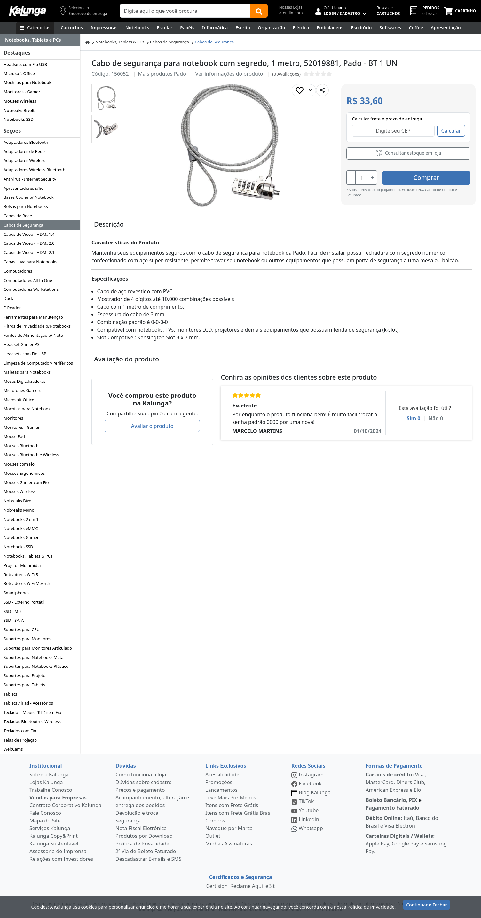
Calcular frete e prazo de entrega (387, 119)
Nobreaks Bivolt (19, 110)
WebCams (13, 749)
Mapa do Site (45, 820)
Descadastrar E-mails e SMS (148, 858)
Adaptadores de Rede (24, 151)
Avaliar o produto (152, 425)
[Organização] (271, 28)
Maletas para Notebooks (27, 372)
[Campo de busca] (185, 11)
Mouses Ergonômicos (24, 473)
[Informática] (215, 28)
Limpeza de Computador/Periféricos (38, 363)
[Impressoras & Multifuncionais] (104, 28)
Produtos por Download (144, 835)
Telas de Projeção (20, 740)
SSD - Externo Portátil (24, 602)
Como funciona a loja (140, 774)
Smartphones (16, 593)
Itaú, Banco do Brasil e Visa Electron (402, 821)
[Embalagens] (330, 28)
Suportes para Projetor (25, 675)
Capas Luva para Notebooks (30, 262)
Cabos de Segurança (23, 225)
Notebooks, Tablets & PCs (28, 556)
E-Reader (12, 308)
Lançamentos (221, 789)
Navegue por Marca (229, 828)
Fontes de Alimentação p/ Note (33, 335)
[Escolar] (165, 28)
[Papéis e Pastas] (187, 28)
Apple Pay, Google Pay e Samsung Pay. (406, 843)
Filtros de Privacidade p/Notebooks (37, 326)
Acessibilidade (222, 774)
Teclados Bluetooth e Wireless (32, 721)
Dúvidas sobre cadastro (143, 782)
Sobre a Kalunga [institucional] (49, 774)
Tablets (10, 694)
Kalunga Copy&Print (53, 835)
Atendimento (291, 13)
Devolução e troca (136, 812)
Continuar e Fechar (426, 906)
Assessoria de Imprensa (58, 851)
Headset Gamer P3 (21, 344)
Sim (414, 418)
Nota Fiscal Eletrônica (141, 828)
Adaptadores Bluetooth (26, 142)
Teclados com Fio (20, 731)
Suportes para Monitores (27, 639)
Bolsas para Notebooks (26, 206)
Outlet (212, 835)
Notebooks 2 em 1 (21, 519)
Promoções (218, 782)
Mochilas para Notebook (27, 82)
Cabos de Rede (18, 216)
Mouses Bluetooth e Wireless (31, 455)
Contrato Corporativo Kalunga (65, 805)
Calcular (451, 130)
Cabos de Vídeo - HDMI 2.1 (29, 252)
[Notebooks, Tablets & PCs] (137, 28)
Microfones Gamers (22, 390)
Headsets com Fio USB (25, 64)
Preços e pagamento (140, 789)
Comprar (432, 177)
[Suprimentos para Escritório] (361, 28)
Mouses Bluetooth (21, 446)
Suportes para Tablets (24, 685)
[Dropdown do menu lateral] (40, 40)
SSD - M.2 (13, 611)
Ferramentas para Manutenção (33, 317)
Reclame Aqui (246, 886)
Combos (215, 820)
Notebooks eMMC (21, 528)
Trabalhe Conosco (50, 789)
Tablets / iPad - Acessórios (28, 703)
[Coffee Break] (416, 28)
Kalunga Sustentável (53, 843)
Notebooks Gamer (21, 537)
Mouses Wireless (20, 101)
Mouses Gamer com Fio (26, 482)
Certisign (217, 886)
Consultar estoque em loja (408, 153)
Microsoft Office (19, 73)
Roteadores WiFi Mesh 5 (27, 583)
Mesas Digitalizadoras (24, 381)
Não (435, 418)
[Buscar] (259, 11)
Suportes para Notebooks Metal (34, 657)
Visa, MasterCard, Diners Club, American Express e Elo (396, 782)
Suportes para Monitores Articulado (38, 648)
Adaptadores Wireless (24, 160)
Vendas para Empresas (58, 797)
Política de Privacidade (142, 843)
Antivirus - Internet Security (30, 179)
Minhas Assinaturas (228, 843)
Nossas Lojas (291, 7)
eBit (270, 886)
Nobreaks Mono (19, 510)
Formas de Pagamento (394, 765)
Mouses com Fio (19, 464)
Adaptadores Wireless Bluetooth (34, 170)
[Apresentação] (446, 28)
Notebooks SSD (19, 119)
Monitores (13, 418)
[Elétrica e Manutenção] (301, 28)
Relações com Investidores (61, 858)
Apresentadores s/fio (23, 188)
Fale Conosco (45, 812)
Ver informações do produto (229, 73)
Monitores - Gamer (22, 92)
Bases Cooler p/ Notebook (28, 197)
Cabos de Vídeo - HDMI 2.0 (29, 243)
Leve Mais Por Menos (230, 797)
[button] (106, 98)
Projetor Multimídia (22, 565)
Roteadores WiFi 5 (21, 574)
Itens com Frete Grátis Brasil (239, 812)
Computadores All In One (28, 280)
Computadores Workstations (31, 289)
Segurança (128, 820)
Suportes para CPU (22, 629)
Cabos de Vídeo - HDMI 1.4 (29, 234)
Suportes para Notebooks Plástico (36, 666)
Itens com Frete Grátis (231, 805)
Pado (180, 73)
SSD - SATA (14, 620)
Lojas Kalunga (46, 782)
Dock (8, 298)
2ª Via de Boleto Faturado (145, 851)
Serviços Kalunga (49, 828)
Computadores (18, 271)
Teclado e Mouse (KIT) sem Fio (32, 712)
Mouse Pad (14, 436)
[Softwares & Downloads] (390, 28)
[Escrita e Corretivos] (243, 28)
